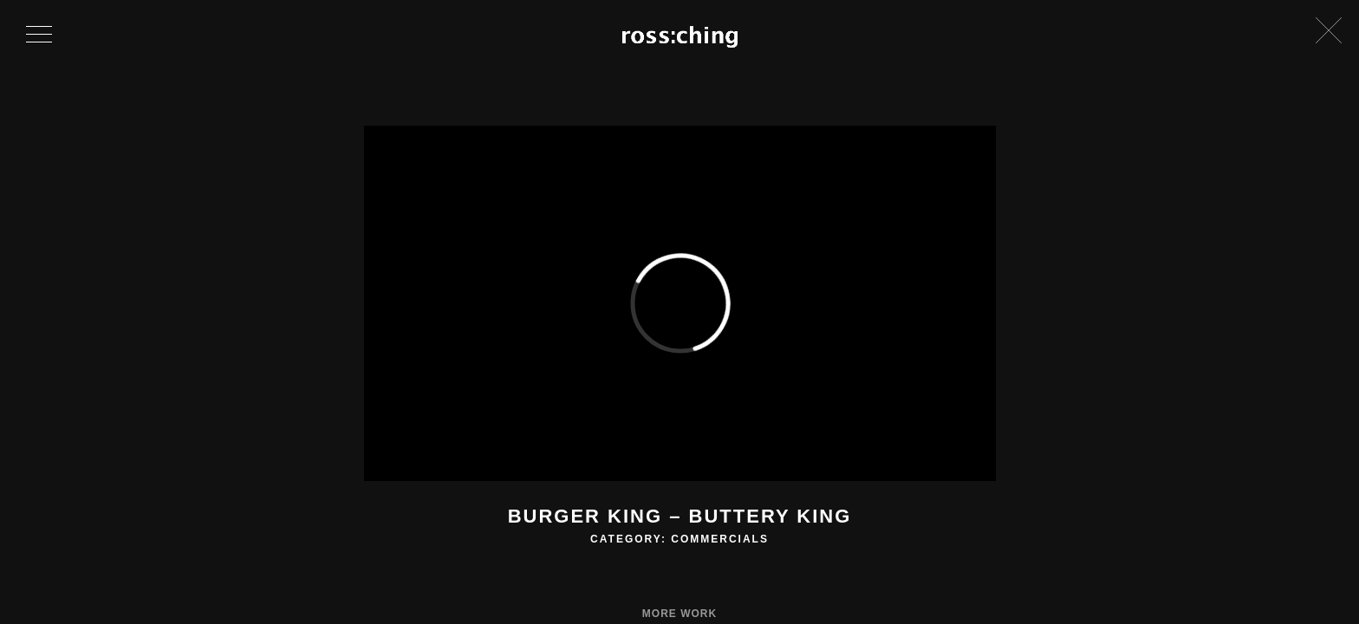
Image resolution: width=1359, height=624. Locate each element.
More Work (679, 614)
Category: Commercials (679, 539)
